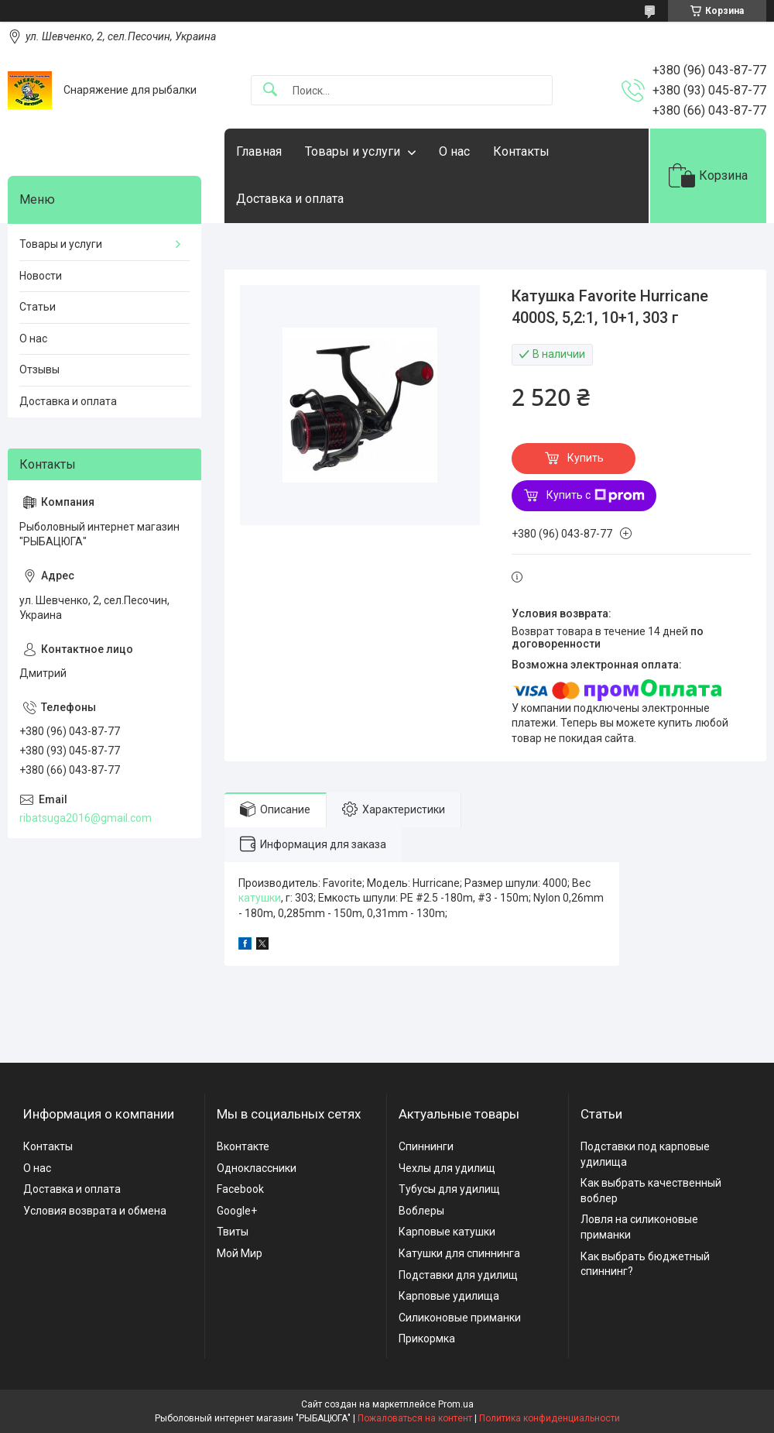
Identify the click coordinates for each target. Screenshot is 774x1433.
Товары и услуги (352, 151)
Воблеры (421, 1210)
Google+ (237, 1210)
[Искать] (270, 90)
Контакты (521, 151)
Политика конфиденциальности (549, 1418)
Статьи (37, 307)
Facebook (240, 1189)
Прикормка (427, 1338)
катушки (259, 898)
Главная (259, 151)
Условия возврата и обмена (94, 1210)
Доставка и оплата (290, 198)
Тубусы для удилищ (449, 1189)
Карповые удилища (449, 1296)
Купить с (595, 496)
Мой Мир (239, 1253)
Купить (585, 458)
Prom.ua (456, 1404)
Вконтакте (243, 1146)
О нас (454, 151)
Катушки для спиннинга (459, 1253)
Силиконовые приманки (460, 1317)
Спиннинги (426, 1146)
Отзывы (39, 369)
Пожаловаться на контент (415, 1418)
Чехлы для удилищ (447, 1168)
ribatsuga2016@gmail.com (85, 818)
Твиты (232, 1231)
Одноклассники (256, 1168)
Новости (40, 276)
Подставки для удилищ (458, 1275)
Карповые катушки (447, 1231)
